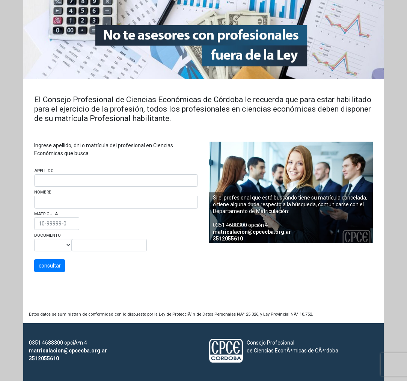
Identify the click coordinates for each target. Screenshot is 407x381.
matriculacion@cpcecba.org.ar (252, 232)
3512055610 (228, 239)
